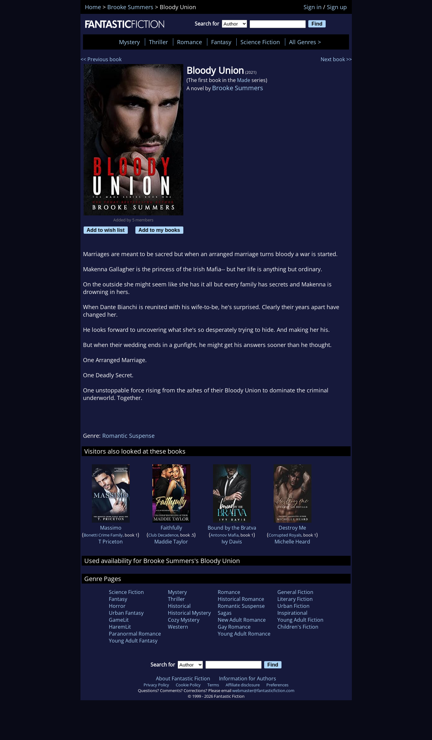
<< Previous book (100, 59)
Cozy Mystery (183, 619)
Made (243, 80)
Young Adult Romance (244, 633)
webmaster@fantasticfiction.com (263, 690)
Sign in (313, 7)
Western (178, 626)
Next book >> (336, 59)
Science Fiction (260, 42)
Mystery (129, 42)
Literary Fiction (295, 599)
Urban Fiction (293, 605)
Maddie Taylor (171, 541)
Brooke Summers (237, 88)
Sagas (225, 612)
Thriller (158, 42)
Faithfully (171, 527)
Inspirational (292, 612)
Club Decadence (163, 535)
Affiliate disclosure (243, 685)
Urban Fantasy (126, 612)
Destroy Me (292, 527)
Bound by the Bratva (232, 527)
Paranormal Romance (135, 633)
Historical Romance (241, 599)
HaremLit (120, 626)
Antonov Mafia (224, 535)
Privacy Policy (156, 685)
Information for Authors (247, 678)
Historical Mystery (189, 612)
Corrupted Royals (285, 535)
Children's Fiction (297, 626)
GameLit (119, 619)
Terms (213, 685)
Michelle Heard (292, 541)
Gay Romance (234, 626)
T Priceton (110, 541)
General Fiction (295, 592)
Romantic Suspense (128, 435)
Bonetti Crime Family (103, 535)
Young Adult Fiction (300, 619)
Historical (179, 605)
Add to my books (159, 230)
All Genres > (306, 42)
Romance (189, 42)
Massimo (110, 527)
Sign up (337, 7)
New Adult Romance (242, 619)
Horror (117, 605)
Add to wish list (106, 230)
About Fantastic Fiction (183, 678)
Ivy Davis (232, 541)
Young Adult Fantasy (133, 640)
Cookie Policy (188, 685)
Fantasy (221, 42)
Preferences (277, 685)
